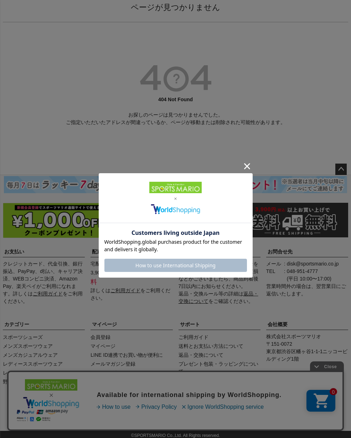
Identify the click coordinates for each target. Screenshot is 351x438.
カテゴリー (16, 324)
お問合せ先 (280, 251)
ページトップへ (341, 169)
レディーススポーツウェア (33, 364)
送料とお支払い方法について (211, 346)
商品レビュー (23, 415)
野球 (8, 382)
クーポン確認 (105, 373)
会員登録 (100, 337)
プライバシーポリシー (214, 415)
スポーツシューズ (23, 337)
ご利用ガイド (48, 294)
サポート (190, 324)
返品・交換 (192, 251)
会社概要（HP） (65, 415)
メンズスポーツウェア (28, 346)
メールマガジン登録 (113, 364)
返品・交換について (201, 355)
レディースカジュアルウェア (35, 373)
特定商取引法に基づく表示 (151, 415)
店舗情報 (102, 415)
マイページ (104, 324)
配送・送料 (104, 251)
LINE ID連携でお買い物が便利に (127, 355)
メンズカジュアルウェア (30, 355)
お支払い (14, 251)
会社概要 (278, 324)
